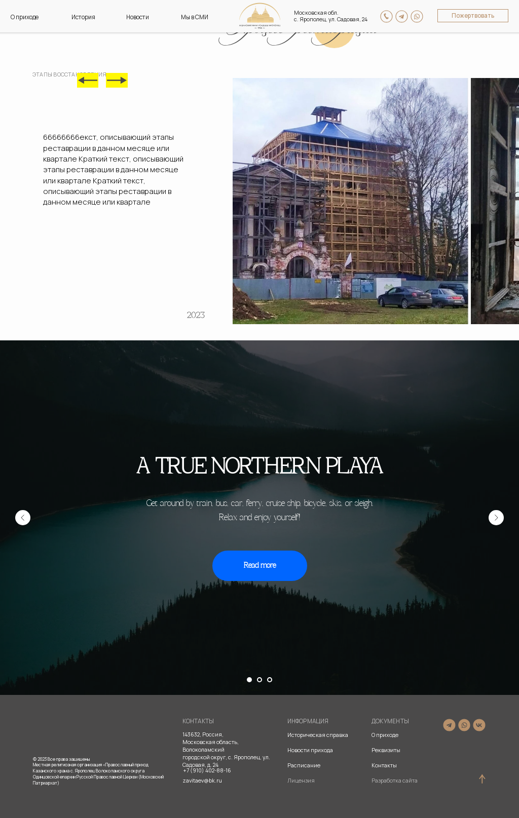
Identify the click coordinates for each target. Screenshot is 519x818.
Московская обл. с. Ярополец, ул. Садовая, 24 (330, 16)
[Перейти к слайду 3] (269, 679)
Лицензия (301, 780)
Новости (137, 17)
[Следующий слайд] (496, 517)
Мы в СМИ (194, 17)
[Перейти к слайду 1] (249, 679)
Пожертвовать (473, 15)
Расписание (303, 765)
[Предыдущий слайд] (22, 517)
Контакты (384, 765)
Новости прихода (310, 750)
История (83, 17)
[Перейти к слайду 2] (259, 679)
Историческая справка (317, 734)
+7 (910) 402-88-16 (207, 770)
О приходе (25, 17)
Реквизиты (386, 750)
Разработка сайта (395, 780)
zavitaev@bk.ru (202, 780)
